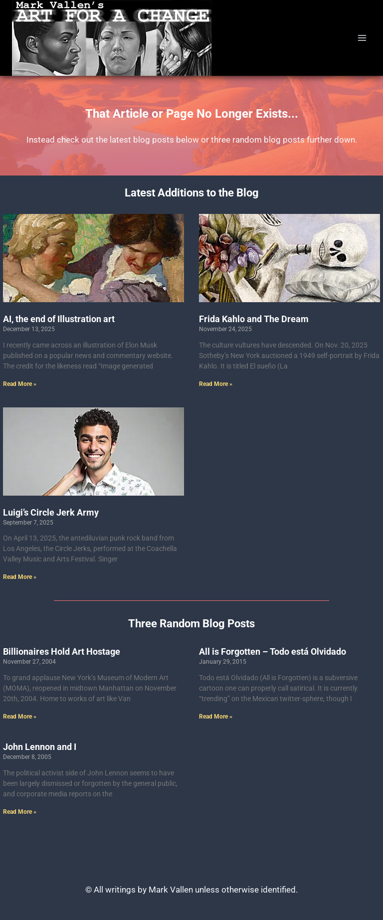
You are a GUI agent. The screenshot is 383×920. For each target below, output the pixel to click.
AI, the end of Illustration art (59, 319)
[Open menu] (362, 37)
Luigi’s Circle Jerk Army (51, 512)
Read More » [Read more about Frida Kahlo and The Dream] (215, 383)
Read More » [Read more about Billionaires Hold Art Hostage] (19, 716)
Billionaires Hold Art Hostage (61, 651)
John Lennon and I (39, 746)
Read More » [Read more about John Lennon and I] (19, 811)
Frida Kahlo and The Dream (254, 319)
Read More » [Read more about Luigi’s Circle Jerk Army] (19, 576)
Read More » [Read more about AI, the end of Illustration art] (19, 383)
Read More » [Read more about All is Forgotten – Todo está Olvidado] (215, 716)
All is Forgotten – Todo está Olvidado (272, 651)
